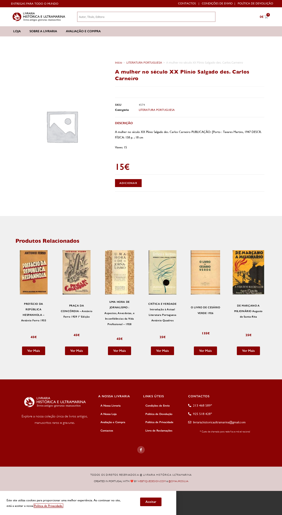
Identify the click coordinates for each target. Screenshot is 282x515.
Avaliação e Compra (83, 31)
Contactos (187, 3)
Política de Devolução (255, 3)
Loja (17, 31)
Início (118, 62)
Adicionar (128, 183)
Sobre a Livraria (43, 31)
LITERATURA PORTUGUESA (144, 62)
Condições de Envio (217, 3)
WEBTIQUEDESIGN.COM (151, 481)
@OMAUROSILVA (178, 481)
